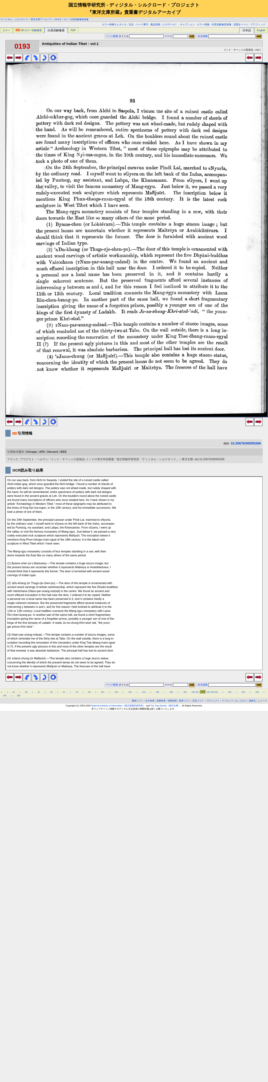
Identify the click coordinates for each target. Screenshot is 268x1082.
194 (208, 692)
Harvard (52, 451)
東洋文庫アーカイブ (41, 19)
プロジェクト (213, 700)
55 (51, 692)
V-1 (65, 19)
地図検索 (172, 700)
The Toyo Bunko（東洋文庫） (165, 705)
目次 (131, 24)
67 (64, 692)
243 (4, 696)
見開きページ (240, 24)
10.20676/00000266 (246, 443)
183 (185, 692)
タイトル (141, 36)
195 (212, 692)
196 (216, 692)
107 (102, 692)
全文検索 (203, 36)
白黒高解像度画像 (79, 19)
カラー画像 (203, 24)
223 (243, 692)
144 (143, 692)
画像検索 (161, 700)
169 (171, 692)
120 (116, 692)
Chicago (31, 451)
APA (42, 451)
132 (130, 692)
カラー (6, 30)
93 (89, 692)
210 (229, 692)
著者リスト (184, 700)
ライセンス (227, 700)
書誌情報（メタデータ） (164, 24)
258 (18, 696)
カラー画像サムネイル (114, 24)
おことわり (241, 700)
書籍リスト (137, 700)
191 (197, 692)
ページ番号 (142, 24)
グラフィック (257, 24)
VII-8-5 (57, 19)
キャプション (187, 24)
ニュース (262, 700)
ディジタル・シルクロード (14, 19)
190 (193, 692)
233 (257, 692)
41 (39, 692)
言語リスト (198, 700)
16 (13, 692)
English (261, 30)
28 (26, 692)
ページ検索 (112, 36)
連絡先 (252, 700)
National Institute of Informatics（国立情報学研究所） (118, 705)
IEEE (63, 451)
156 (157, 692)
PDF (73, 30)
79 (77, 692)
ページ (176, 36)
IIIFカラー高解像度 (29, 30)
